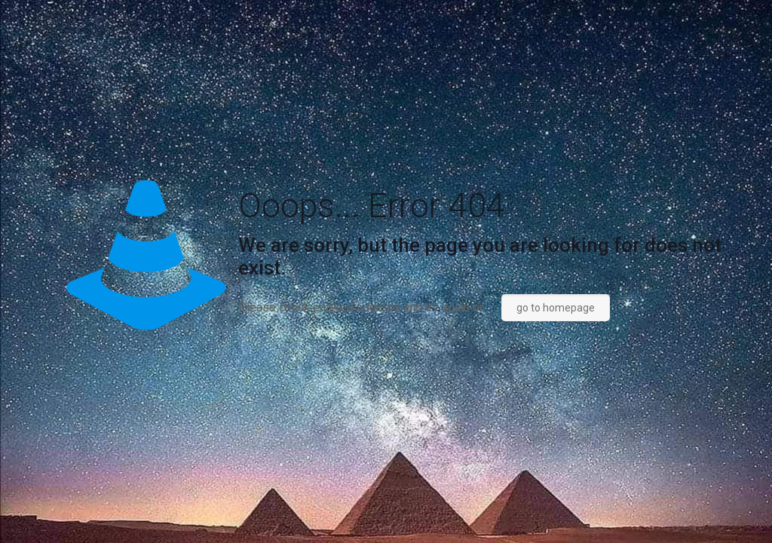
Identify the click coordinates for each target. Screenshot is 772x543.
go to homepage (555, 308)
